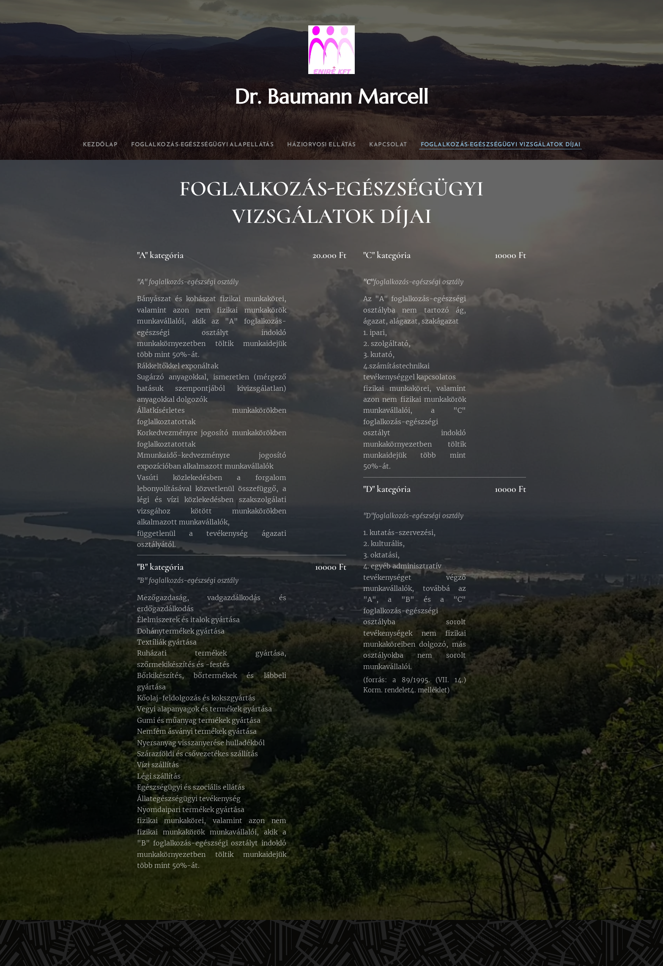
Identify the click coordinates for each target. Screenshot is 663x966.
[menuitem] (134, 145)
